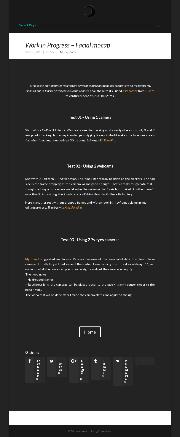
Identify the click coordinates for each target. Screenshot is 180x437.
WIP (73, 52)
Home (90, 331)
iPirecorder (130, 91)
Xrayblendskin (73, 207)
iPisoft (54, 52)
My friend (32, 259)
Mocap (64, 52)
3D (47, 52)
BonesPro (109, 140)
